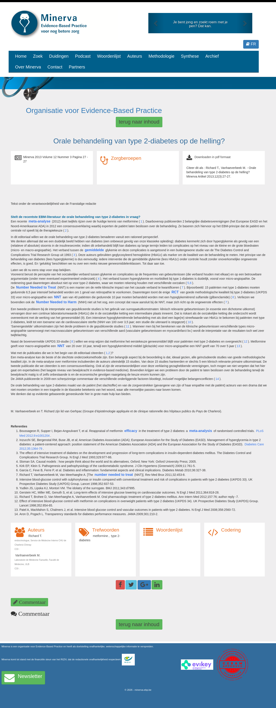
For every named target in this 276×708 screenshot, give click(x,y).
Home (21, 56)
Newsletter (23, 678)
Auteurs (134, 56)
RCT (175, 292)
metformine (100, 536)
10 (189, 322)
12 (245, 341)
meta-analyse (39, 221)
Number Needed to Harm (56, 302)
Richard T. (35, 536)
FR (251, 44)
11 (127, 326)
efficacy (130, 431)
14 (217, 379)
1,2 (108, 353)
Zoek (37, 56)
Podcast (83, 56)
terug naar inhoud (139, 122)
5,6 (189, 283)
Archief (212, 56)
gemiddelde (94, 250)
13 (238, 346)
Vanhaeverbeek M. (27, 555)
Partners (77, 67)
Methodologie (161, 56)
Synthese (190, 56)
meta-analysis (200, 431)
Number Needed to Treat (36, 287)
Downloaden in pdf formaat (212, 157)
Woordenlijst (109, 56)
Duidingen (59, 56)
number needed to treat (114, 474)
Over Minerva (28, 67)
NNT (57, 297)
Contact (54, 67)
